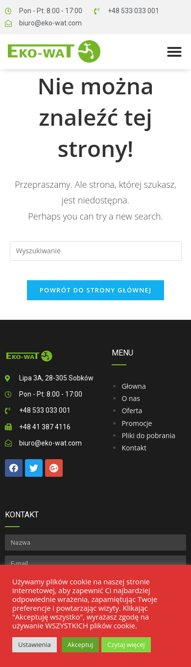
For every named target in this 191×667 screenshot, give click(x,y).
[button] (174, 52)
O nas (130, 398)
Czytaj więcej (126, 644)
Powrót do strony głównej (96, 290)
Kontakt (133, 447)
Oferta (131, 410)
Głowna (133, 386)
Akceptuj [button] (80, 644)
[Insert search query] (96, 251)
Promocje (136, 423)
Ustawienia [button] (34, 644)
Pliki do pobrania (148, 435)
